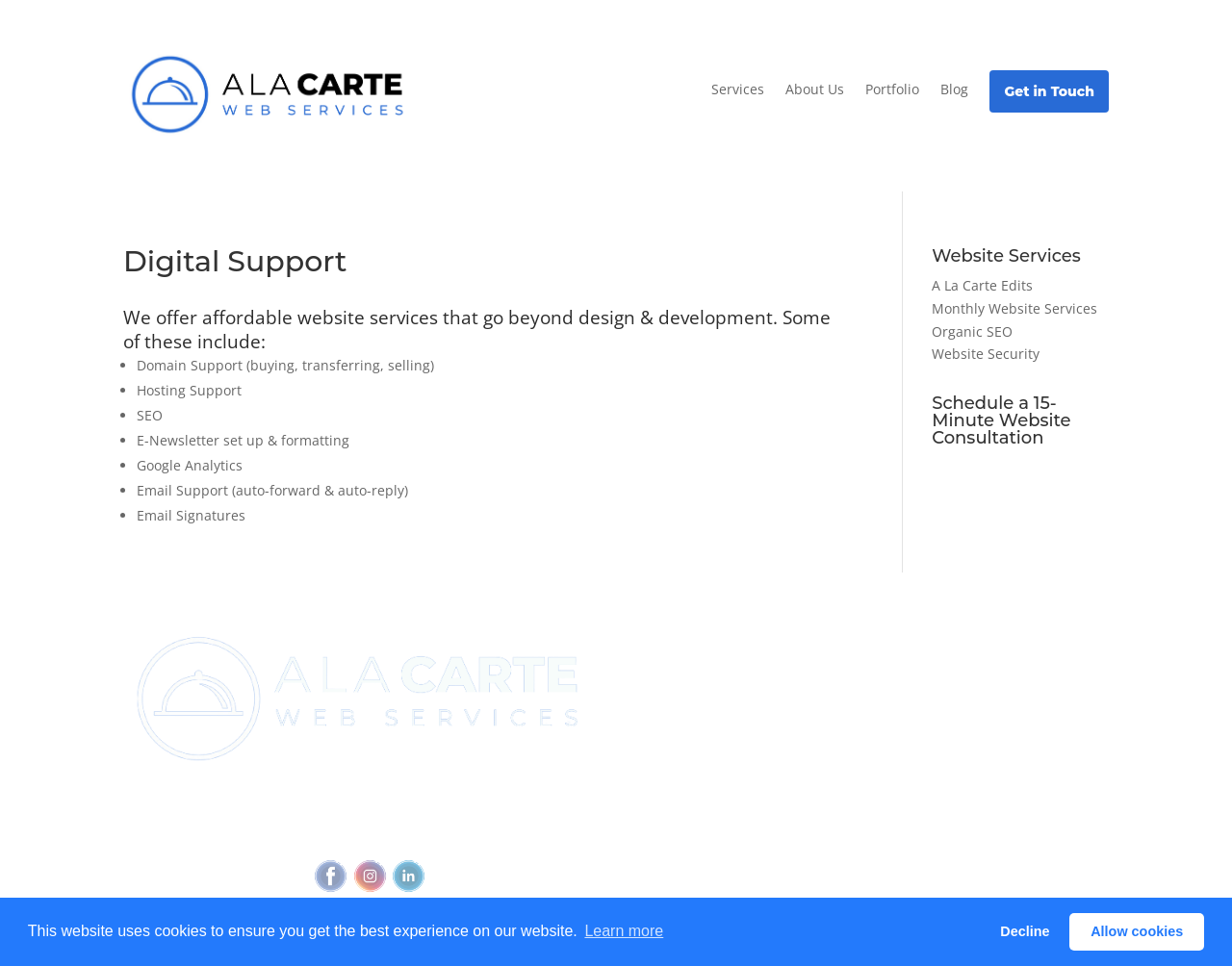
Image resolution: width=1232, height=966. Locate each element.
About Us (814, 89)
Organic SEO (972, 331)
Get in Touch (1049, 91)
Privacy (379, 833)
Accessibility (458, 833)
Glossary (973, 758)
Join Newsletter (669, 662)
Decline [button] (1024, 931)
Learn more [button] (623, 931)
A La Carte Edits (982, 285)
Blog (954, 89)
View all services (836, 662)
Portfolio (892, 89)
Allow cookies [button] (1137, 931)
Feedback (544, 833)
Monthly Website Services (1014, 308)
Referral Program (674, 715)
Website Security (986, 353)
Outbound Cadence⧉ (853, 698)
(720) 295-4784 (445, 796)
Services (737, 89)
